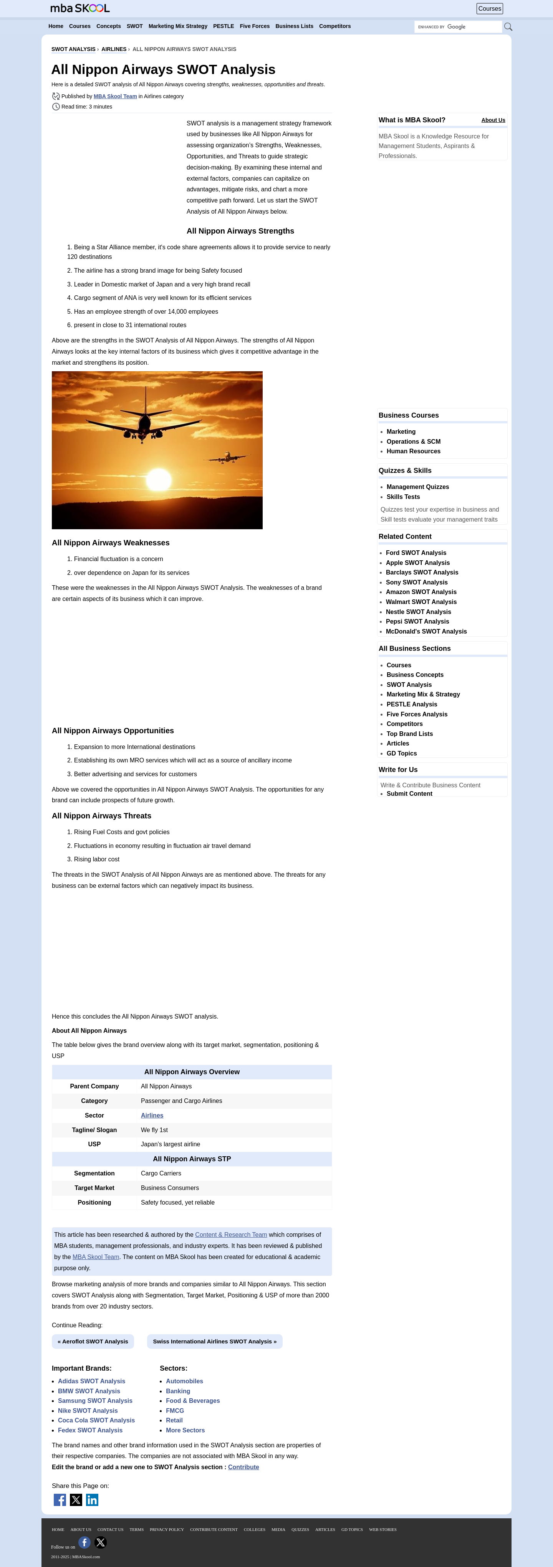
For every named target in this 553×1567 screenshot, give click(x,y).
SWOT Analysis (409, 684)
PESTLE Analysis (412, 704)
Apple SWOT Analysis (418, 563)
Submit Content (409, 793)
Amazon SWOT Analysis (421, 592)
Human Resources (414, 451)
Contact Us (111, 1529)
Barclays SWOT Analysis (422, 572)
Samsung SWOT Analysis (95, 1400)
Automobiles (184, 1381)
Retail (174, 1420)
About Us (493, 120)
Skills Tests (403, 497)
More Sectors (185, 1430)
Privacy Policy (167, 1529)
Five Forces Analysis (417, 714)
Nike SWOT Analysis (88, 1410)
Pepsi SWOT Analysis (417, 621)
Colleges (254, 1529)
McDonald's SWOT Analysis (426, 631)
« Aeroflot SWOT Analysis (93, 1341)
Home (58, 1529)
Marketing (401, 431)
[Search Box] (458, 27)
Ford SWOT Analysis (416, 553)
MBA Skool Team (115, 96)
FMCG (175, 1410)
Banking (178, 1391)
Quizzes (300, 1529)
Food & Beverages (193, 1400)
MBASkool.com (86, 1556)
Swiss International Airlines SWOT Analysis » (214, 1341)
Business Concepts (415, 675)
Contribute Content (214, 1529)
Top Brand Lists (410, 734)
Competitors (405, 724)
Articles (398, 743)
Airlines (152, 1115)
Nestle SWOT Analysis (418, 612)
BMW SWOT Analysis (89, 1391)
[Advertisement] (116, 172)
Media (278, 1529)
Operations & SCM (413, 441)
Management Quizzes (418, 487)
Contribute (243, 1467)
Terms (137, 1529)
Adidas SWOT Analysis (91, 1381)
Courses (490, 8)
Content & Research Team (231, 1234)
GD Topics (402, 753)
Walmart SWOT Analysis (421, 602)
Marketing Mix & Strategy (423, 694)
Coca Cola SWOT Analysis (96, 1420)
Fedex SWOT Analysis (90, 1430)
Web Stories (383, 1529)
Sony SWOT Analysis (417, 582)
